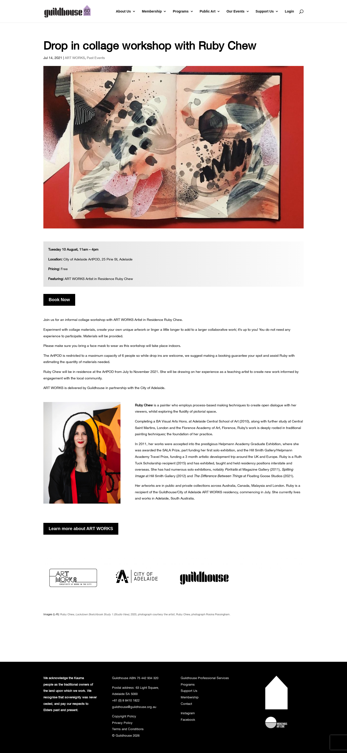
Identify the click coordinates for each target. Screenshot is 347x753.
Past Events (96, 58)
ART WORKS (75, 58)
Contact (186, 704)
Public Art (207, 11)
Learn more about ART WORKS (81, 528)
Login (289, 11)
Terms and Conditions (128, 729)
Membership (152, 11)
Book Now (59, 299)
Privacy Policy (122, 723)
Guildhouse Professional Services (205, 678)
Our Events (236, 11)
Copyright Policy (124, 716)
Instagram (188, 713)
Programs (180, 11)
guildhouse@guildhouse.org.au (134, 707)
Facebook (188, 719)
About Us (123, 11)
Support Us (265, 11)
